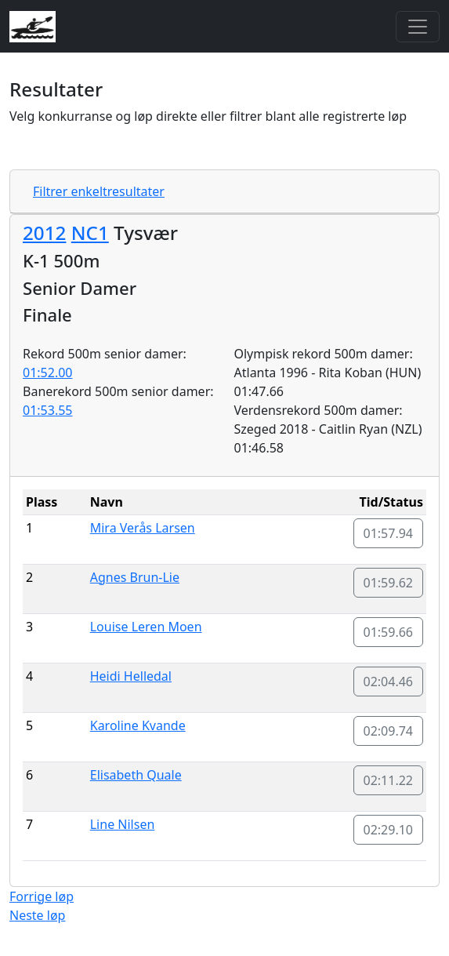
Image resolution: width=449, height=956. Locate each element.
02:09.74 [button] (389, 731)
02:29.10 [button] (389, 829)
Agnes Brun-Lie (134, 577)
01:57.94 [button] (389, 533)
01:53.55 (48, 410)
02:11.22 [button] (389, 780)
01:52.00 (48, 372)
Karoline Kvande (138, 725)
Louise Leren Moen (146, 626)
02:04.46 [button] (389, 681)
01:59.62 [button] (389, 582)
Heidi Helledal (131, 676)
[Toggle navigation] (418, 26)
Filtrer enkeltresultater (99, 191)
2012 (44, 232)
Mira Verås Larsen (142, 527)
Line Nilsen (122, 824)
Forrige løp (41, 896)
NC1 (90, 232)
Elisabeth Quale (136, 774)
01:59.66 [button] (389, 632)
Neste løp (37, 915)
